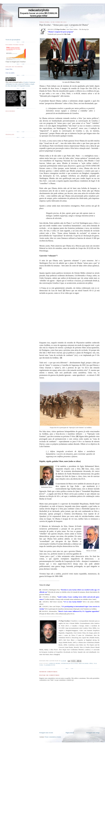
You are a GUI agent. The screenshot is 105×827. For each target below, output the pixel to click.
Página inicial (70, 732)
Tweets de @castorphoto (13, 39)
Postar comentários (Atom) (53, 737)
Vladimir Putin (49, 665)
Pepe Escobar (83, 663)
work (10, 82)
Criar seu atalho (10, 73)
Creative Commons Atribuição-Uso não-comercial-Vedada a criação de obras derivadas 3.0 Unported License (20, 84)
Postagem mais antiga (92, 732)
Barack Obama (54, 663)
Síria (91, 663)
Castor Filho (9, 69)
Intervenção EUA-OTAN (69, 663)
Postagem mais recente (46, 732)
